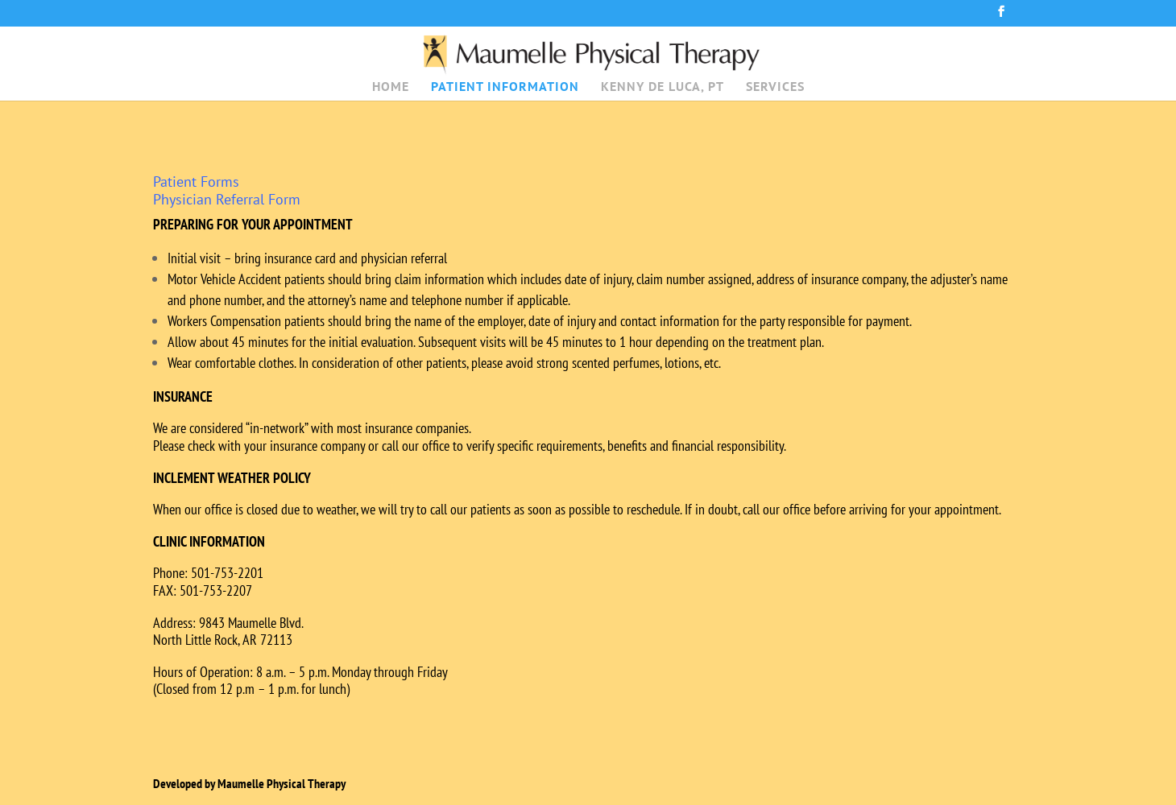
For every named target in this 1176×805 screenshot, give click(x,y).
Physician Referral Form (226, 199)
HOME (390, 87)
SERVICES (775, 87)
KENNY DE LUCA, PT (662, 87)
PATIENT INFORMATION (505, 87)
